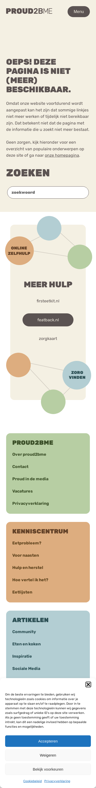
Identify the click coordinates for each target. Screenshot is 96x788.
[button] (88, 684)
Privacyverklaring (57, 781)
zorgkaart (48, 338)
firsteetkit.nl (48, 301)
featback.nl (48, 319)
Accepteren (48, 741)
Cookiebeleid (32, 781)
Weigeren (48, 755)
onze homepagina (62, 155)
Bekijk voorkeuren (48, 769)
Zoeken (28, 173)
